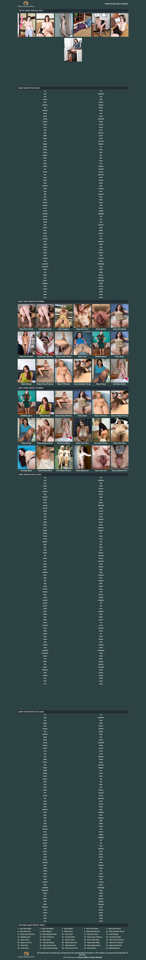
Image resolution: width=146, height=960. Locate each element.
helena (101, 166)
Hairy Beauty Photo (50, 934)
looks (101, 200)
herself (101, 169)
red (101, 236)
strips (45, 269)
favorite (101, 141)
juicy (45, 177)
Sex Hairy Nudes (115, 937)
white (101, 291)
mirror (101, 208)
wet (45, 291)
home (45, 172)
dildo (45, 135)
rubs (45, 241)
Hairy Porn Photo (92, 928)
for (101, 147)
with (45, 294)
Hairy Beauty (113, 934)
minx (45, 208)
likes (101, 191)
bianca (45, 105)
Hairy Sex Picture (114, 928)
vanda (45, 289)
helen (45, 166)
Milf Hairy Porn (114, 948)
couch (101, 124)
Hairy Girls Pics (25, 931)
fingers (100, 144)
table (101, 272)
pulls (45, 233)
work (101, 294)
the (45, 278)
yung (101, 297)
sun (45, 272)
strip (101, 266)
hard (45, 163)
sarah (101, 244)
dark (101, 130)
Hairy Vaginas (47, 931)
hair (45, 160)
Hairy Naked (68, 928)
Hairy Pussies (70, 940)
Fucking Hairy (70, 937)
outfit (45, 222)
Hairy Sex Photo (25, 928)
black (101, 108)
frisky (45, 149)
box (101, 113)
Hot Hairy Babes (48, 942)
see (101, 247)
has (101, 163)
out (101, 219)
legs (45, 191)
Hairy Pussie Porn (71, 948)
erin (45, 141)
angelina (101, 94)
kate (45, 183)
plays (101, 230)
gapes (45, 155)
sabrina (101, 241)
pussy (101, 233)
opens (45, 219)
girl (101, 158)
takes (45, 275)
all (101, 91)
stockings (100, 264)
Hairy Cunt (69, 934)
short (101, 250)
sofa (45, 261)
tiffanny (45, 283)
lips (45, 197)
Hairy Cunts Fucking (50, 948)
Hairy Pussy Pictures (94, 937)
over (101, 222)
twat (45, 286)
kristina (101, 188)
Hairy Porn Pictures (116, 942)
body (45, 113)
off (101, 216)
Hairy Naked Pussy (94, 945)
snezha (100, 258)
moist (45, 211)
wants (101, 289)
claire (45, 124)
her (45, 169)
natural (45, 213)
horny (101, 172)
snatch (45, 258)
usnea (101, 286)
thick (45, 280)
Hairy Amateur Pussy (116, 931)
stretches (45, 266)
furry (101, 152)
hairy (101, 160)
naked (101, 211)
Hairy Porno (25, 948)
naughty (101, 213)
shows (101, 252)
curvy (101, 127)
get (101, 155)
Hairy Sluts (47, 940)
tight (101, 283)
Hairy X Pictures (48, 937)
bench (101, 102)
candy (45, 119)
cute (45, 130)
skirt (101, 255)
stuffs (101, 269)
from (101, 149)
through (101, 280)
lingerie (101, 194)
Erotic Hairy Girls (93, 940)
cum (45, 127)
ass (45, 96)
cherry (45, 121)
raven (45, 236)
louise (45, 202)
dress (45, 138)
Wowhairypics (26, 937)
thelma (101, 278)
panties (101, 225)
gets (45, 158)
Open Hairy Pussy (115, 945)
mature (45, 205)
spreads (45, 264)
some (101, 261)
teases (101, 275)
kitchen (45, 186)
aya (101, 96)
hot (45, 174)
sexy (45, 250)
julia (100, 177)
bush (45, 116)
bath (101, 99)
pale (45, 225)
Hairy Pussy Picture (28, 934)
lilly (45, 194)
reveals (45, 239)
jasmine (101, 174)
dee (45, 133)
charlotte (101, 119)
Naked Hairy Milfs (93, 942)
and (45, 94)
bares (45, 99)
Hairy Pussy (68, 931)
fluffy (45, 147)
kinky (101, 183)
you (45, 297)
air (45, 91)
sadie (45, 244)
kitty (101, 186)
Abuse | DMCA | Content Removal (90, 957)
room (101, 239)
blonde (45, 110)
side (45, 255)
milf (101, 205)
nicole (45, 216)
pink (101, 227)
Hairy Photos (91, 948)
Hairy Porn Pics (92, 934)
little (101, 197)
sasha (45, 247)
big (45, 108)
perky (45, 227)
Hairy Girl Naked (48, 928)
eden (101, 138)
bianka (101, 105)
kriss (45, 188)
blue (101, 110)
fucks (45, 152)
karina (101, 180)
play (45, 230)
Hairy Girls (24, 945)
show (45, 252)
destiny (101, 133)
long (45, 200)
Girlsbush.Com (70, 945)
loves (101, 202)
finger (45, 144)
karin (45, 180)
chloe (101, 121)
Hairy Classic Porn (49, 945)
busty (101, 116)
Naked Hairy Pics (71, 942)
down (101, 135)
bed (45, 102)
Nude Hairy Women (93, 931)
